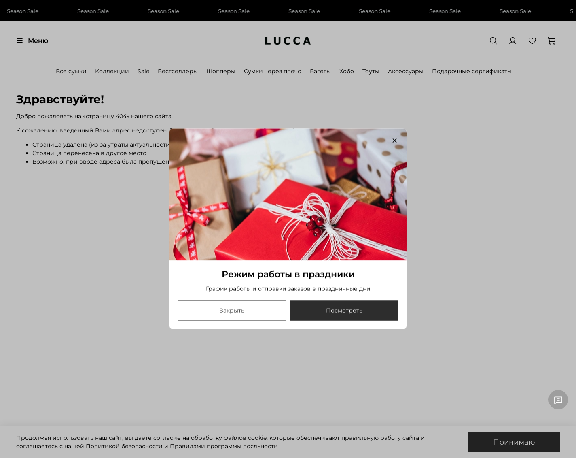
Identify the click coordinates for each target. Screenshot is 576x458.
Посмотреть (344, 311)
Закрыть (232, 311)
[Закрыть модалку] (395, 141)
